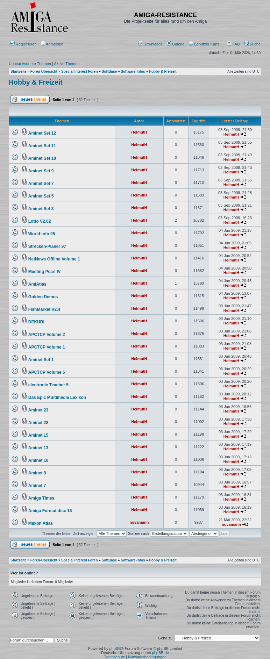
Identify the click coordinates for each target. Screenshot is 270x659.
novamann (139, 522)
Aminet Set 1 (41, 359)
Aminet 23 (38, 410)
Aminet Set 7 (41, 183)
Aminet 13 (38, 447)
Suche (252, 44)
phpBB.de (160, 653)
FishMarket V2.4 (44, 309)
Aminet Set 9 (41, 171)
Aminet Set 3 (41, 208)
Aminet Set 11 (42, 145)
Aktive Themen (66, 64)
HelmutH (139, 132)
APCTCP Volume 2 (46, 334)
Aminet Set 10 (42, 158)
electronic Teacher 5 (48, 384)
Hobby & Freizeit (36, 82)
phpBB (115, 648)
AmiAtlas (37, 284)
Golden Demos (43, 296)
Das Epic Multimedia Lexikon (57, 397)
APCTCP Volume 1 (46, 347)
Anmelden (52, 44)
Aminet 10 (38, 460)
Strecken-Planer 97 (47, 246)
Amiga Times (41, 498)
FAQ (233, 44)
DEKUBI (36, 322)
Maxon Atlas (40, 523)
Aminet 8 (37, 473)
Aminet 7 (37, 485)
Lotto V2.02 (39, 221)
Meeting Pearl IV (44, 271)
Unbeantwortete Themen (30, 64)
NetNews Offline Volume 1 (54, 259)
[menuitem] (151, 44)
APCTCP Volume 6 (46, 372)
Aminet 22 (38, 422)
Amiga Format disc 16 (50, 510)
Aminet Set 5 (41, 196)
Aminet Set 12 (42, 133)
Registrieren (23, 44)
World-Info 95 (41, 233)
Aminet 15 (38, 435)
